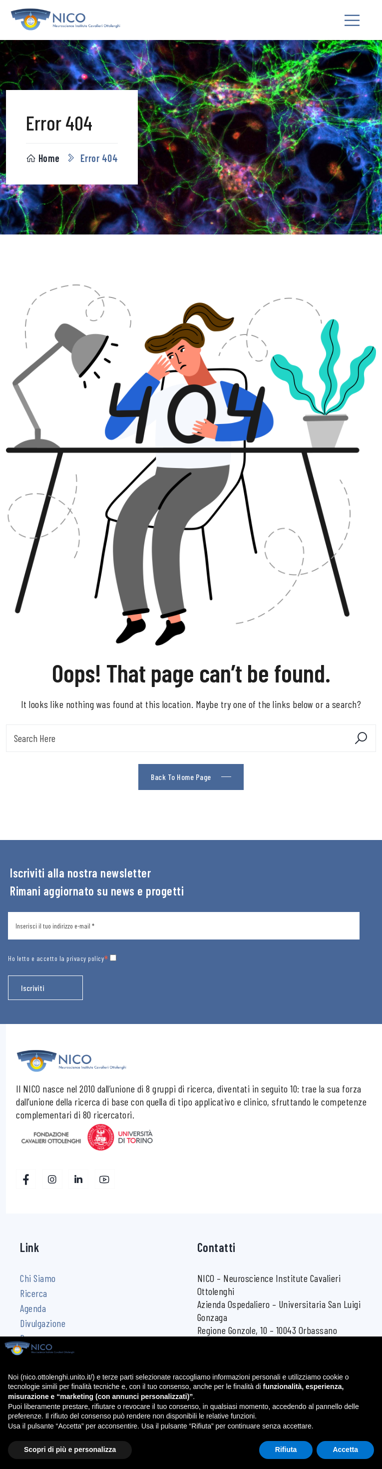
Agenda (33, 1308)
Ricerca (33, 1293)
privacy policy (85, 958)
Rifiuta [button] (286, 1450)
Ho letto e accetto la (62, 958)
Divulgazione (42, 1323)
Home (43, 158)
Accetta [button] (345, 1450)
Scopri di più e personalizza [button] (70, 1450)
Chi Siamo (38, 1278)
